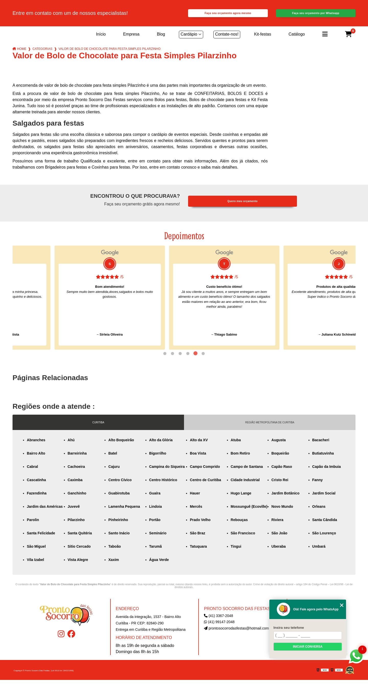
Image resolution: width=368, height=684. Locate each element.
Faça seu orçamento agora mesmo (228, 15)
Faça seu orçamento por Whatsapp (315, 15)
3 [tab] (180, 357)
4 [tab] (187, 357)
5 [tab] (195, 357)
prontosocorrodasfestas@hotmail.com (236, 632)
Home (21, 53)
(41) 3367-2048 (218, 620)
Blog (161, 38)
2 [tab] (172, 357)
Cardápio (189, 38)
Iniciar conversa (308, 646)
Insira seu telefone (288, 628)
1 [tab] (164, 357)
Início (101, 38)
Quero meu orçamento (242, 205)
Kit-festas (262, 38)
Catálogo (297, 38)
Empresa (131, 38)
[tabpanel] (68, 302)
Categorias (42, 53)
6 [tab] (203, 357)
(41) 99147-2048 (219, 626)
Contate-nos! (227, 38)
